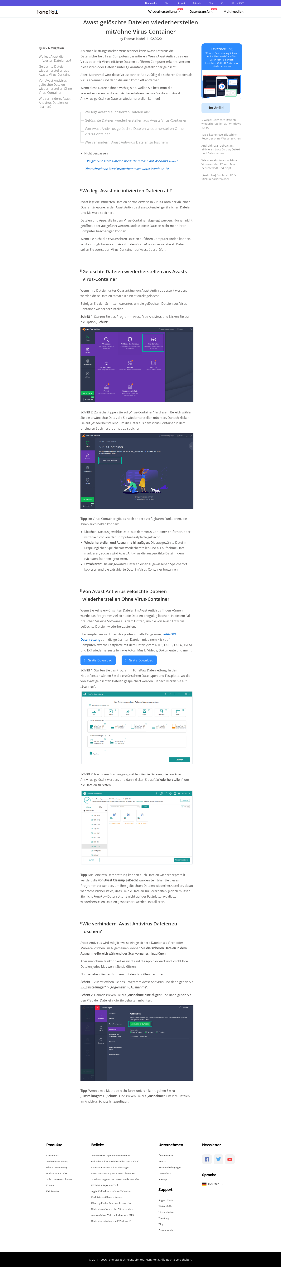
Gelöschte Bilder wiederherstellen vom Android (115, 1161)
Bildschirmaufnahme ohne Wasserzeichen (112, 1208)
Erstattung (163, 1217)
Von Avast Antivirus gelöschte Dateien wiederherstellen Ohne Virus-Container (55, 86)
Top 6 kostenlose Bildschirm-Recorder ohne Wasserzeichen (221, 136)
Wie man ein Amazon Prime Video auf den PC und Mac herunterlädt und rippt (219, 164)
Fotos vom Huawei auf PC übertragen (110, 1167)
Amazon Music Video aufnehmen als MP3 (112, 1214)
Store (167, 3)
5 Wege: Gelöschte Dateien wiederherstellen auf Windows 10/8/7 (221, 123)
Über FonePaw (165, 1155)
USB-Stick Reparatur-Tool (104, 1184)
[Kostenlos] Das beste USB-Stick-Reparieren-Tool (218, 177)
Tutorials (197, 3)
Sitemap (162, 1178)
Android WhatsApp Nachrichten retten (110, 1155)
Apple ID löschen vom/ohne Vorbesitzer (111, 1190)
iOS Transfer (52, 1190)
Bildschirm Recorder (56, 1173)
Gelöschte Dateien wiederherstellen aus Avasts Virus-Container (55, 70)
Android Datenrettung (57, 1161)
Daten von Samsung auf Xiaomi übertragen (113, 1173)
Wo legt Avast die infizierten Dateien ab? (55, 58)
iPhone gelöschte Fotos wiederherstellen (111, 1202)
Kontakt (162, 1161)
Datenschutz (164, 1173)
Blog (211, 3)
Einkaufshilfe (165, 1205)
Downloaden (151, 3)
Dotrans (50, 1184)
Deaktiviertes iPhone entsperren (107, 1196)
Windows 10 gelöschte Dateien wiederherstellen (115, 1178)
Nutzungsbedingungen (169, 1167)
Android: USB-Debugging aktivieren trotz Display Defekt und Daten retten (220, 149)
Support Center (166, 1199)
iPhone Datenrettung (56, 1167)
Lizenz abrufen (165, 1211)
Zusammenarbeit (166, 1229)
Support (181, 3)
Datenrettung (222, 48)
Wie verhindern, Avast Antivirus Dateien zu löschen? (54, 102)
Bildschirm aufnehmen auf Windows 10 (111, 1220)
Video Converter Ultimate (59, 1178)
